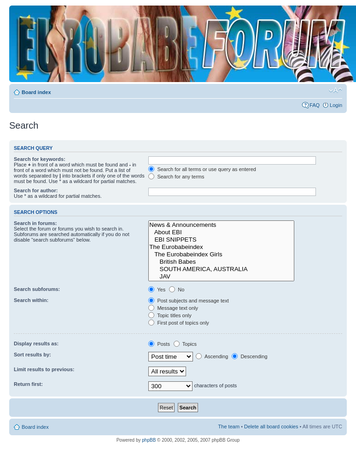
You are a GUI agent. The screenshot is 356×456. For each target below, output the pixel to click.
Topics (185, 344)
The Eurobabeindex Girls (221, 254)
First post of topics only (178, 323)
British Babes (221, 262)
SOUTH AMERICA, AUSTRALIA (221, 269)
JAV (221, 276)
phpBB (149, 440)
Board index (36, 92)
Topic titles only (169, 315)
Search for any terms (176, 176)
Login (336, 105)
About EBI (221, 232)
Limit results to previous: (44, 369)
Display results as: (36, 343)
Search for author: (36, 190)
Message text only (173, 308)
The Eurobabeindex (221, 247)
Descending (249, 356)
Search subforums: (37, 289)
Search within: (31, 300)
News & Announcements (221, 225)
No (176, 289)
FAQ (314, 105)
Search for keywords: (39, 159)
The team (228, 426)
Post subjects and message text (188, 300)
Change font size (335, 90)
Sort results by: (32, 354)
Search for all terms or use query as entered (202, 169)
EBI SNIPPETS (221, 239)
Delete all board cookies (271, 426)
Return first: (28, 384)
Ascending (212, 356)
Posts (159, 344)
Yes (156, 289)
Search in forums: (35, 223)
